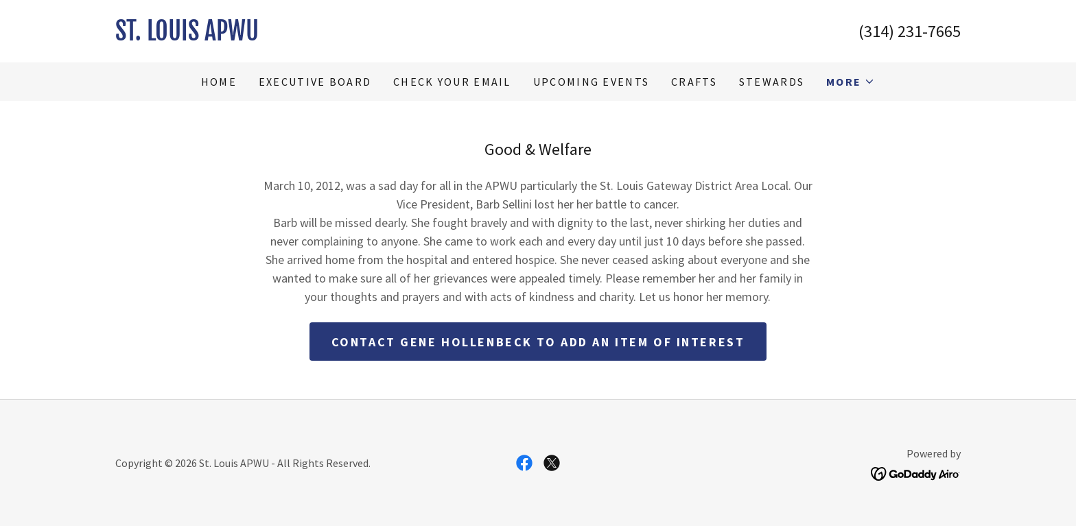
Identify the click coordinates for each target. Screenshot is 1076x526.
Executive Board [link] (315, 81)
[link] (326, 36)
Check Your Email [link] (452, 81)
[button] (850, 81)
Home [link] (219, 81)
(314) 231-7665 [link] (909, 31)
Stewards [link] (771, 81)
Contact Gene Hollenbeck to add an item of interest (538, 342)
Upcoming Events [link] (591, 81)
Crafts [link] (694, 81)
